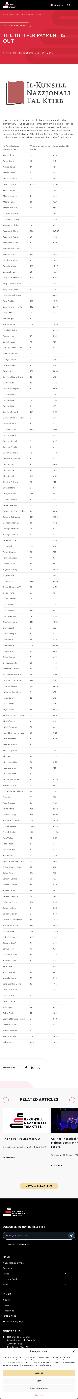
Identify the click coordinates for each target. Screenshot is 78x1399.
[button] (73, 1351)
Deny (39, 1381)
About (6, 1300)
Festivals (7, 1268)
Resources (8, 1311)
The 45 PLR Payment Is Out (21, 1138)
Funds (6, 1274)
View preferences (39, 1389)
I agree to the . (19, 1244)
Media (6, 1284)
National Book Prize (13, 1263)
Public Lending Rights (14, 1321)
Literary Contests (12, 1279)
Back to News (14, 25)
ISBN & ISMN (9, 1316)
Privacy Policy (39, 1395)
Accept (39, 1373)
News (12, 15)
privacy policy (24, 1244)
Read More (9, 1157)
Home (5, 15)
